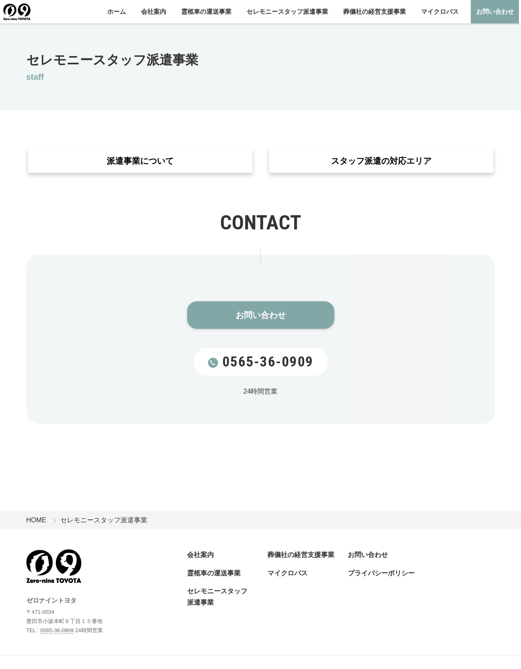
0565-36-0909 (260, 361)
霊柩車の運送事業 (206, 11)
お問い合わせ (495, 11)
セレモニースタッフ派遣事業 (287, 11)
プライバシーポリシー (381, 573)
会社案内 (153, 11)
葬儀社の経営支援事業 (374, 11)
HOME (36, 520)
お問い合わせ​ (261, 315)
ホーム (116, 11)
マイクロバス (440, 11)
